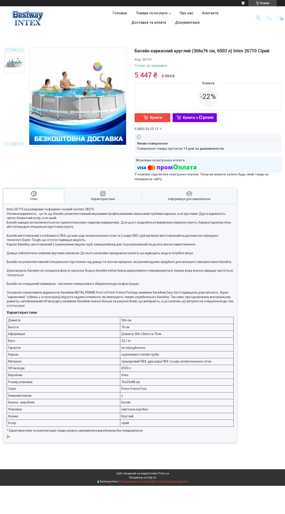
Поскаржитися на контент (135, 481)
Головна (120, 13)
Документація (187, 22)
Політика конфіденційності (171, 481)
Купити (156, 117)
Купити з (198, 117)
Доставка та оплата (148, 22)
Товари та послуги (151, 13)
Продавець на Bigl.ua (142, 477)
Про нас (186, 13)
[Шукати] (258, 17)
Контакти (210, 13)
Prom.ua (164, 473)
